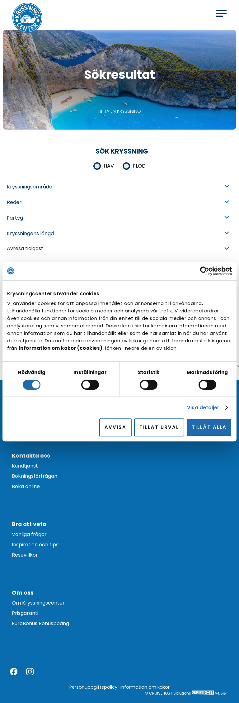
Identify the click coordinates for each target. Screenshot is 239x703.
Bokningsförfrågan (34, 476)
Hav (109, 165)
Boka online (26, 486)
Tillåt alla (209, 427)
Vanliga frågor (29, 534)
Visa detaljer (203, 407)
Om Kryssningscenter (38, 602)
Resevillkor (25, 554)
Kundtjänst (25, 465)
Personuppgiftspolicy (93, 687)
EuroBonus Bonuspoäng (40, 623)
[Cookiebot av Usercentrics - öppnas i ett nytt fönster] (204, 271)
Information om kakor (145, 687)
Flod (139, 165)
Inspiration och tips (35, 544)
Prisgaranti (25, 613)
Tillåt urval (159, 427)
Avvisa (115, 427)
